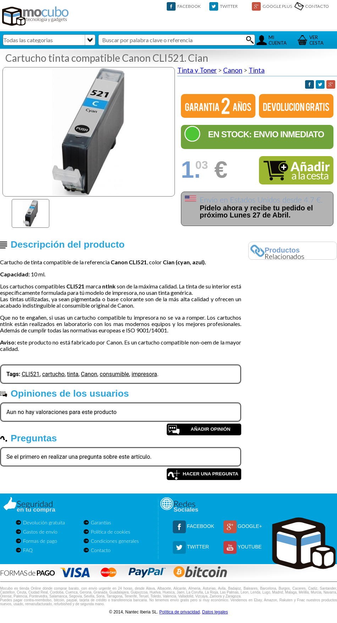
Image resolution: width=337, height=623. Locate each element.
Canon (232, 70)
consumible (114, 374)
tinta (72, 374)
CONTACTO (317, 6)
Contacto (101, 550)
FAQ (28, 550)
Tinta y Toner (197, 70)
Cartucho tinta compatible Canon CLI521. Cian (106, 58)
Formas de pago (40, 541)
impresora (144, 374)
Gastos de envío (40, 532)
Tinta (257, 70)
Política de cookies (110, 532)
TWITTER (229, 6)
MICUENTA (278, 40)
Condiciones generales (115, 541)
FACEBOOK (189, 6)
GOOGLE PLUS (277, 6)
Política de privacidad (179, 612)
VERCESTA (316, 40)
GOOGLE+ (250, 526)
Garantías (101, 522)
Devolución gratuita (44, 522)
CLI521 (30, 374)
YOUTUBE (250, 547)
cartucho (53, 374)
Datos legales (215, 612)
